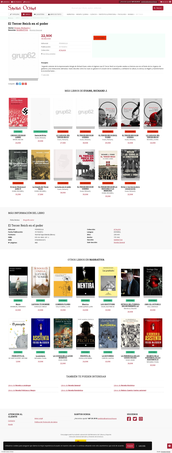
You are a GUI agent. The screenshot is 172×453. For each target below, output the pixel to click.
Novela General (36, 30)
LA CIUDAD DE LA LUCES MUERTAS (63, 357)
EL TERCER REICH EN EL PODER (108, 136)
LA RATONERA (108, 356)
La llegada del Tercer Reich (40, 188)
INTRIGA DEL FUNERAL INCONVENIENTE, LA (130, 305)
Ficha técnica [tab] (14, 220)
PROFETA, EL (85, 356)
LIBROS (26, 14)
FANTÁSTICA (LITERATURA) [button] (107, 14)
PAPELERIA (14, 14)
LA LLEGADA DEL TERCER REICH (63, 136)
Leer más (142, 446)
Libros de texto (54, 14)
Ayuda (10, 424)
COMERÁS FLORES (62, 304)
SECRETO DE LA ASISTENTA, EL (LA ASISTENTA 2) (152, 358)
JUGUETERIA (39, 14)
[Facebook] (129, 419)
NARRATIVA (22, 30)
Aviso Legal (39, 418)
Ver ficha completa (48, 54)
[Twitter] (135, 419)
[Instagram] (141, 419)
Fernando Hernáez (165, 451)
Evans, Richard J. (22, 28)
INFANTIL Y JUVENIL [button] (82, 14)
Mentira (85, 304)
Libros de (19, 385)
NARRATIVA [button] (71, 14)
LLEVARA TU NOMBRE (40, 304)
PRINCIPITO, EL (18, 356)
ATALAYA (62, 50)
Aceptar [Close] (130, 446)
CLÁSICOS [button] (93, 14)
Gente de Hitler (40, 135)
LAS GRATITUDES (108, 304)
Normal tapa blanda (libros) (45, 235)
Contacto (11, 421)
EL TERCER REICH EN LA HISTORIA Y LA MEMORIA (107, 189)
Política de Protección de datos (46, 422)
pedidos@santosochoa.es (149, 2)
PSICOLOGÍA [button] (122, 14)
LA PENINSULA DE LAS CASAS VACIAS (130, 357)
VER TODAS (139, 14)
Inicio (10, 18)
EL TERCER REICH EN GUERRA (85, 136)
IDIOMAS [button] (131, 14)
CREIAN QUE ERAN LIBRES (18, 136)
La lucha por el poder (63, 187)
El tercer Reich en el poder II (18, 188)
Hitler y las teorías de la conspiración (130, 188)
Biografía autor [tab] (28, 220)
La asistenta (40, 356)
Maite (18, 304)
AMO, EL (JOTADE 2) (153, 304)
